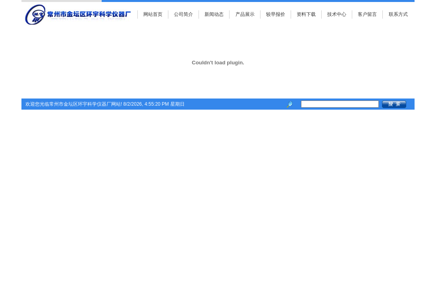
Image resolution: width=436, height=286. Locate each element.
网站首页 (152, 14)
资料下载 (306, 14)
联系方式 (398, 14)
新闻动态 (214, 14)
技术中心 (336, 14)
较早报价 (275, 14)
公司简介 (183, 14)
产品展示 (245, 14)
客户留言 (367, 14)
